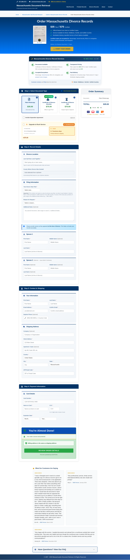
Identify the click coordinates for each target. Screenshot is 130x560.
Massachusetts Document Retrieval (33, 5)
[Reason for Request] (48, 203)
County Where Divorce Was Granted (33, 169)
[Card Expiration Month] (31, 419)
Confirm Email (53, 307)
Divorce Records (94, 7)
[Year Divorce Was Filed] (31, 190)
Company (29, 331)
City (24, 361)
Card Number (27, 398)
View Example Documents (69, 91)
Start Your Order (61, 49)
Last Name (26, 248)
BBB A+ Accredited (93, 114)
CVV (51, 405)
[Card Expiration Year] (49, 419)
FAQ (45, 82)
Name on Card (27, 405)
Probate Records (81, 7)
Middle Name (56, 238)
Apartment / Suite (31, 347)
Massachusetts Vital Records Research (32, 14)
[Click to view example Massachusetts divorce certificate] (40, 34)
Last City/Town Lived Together (32, 159)
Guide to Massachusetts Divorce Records (56, 14)
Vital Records (70, 7)
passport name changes (41, 77)
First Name (26, 238)
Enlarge (39, 42)
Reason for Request (29, 199)
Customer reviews (36, 82)
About (103, 7)
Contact (110, 7)
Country (26, 354)
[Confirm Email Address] (61, 311)
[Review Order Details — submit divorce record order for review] (48, 451)
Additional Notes (30, 207)
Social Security (45, 75)
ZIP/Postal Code (28, 370)
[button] (65, 550)
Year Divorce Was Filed (30, 186)
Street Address (27, 339)
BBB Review (43, 522)
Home (17, 14)
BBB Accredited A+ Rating (57, 1)
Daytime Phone (30, 314)
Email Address (27, 307)
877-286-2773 (21, 1)
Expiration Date (28, 415)
